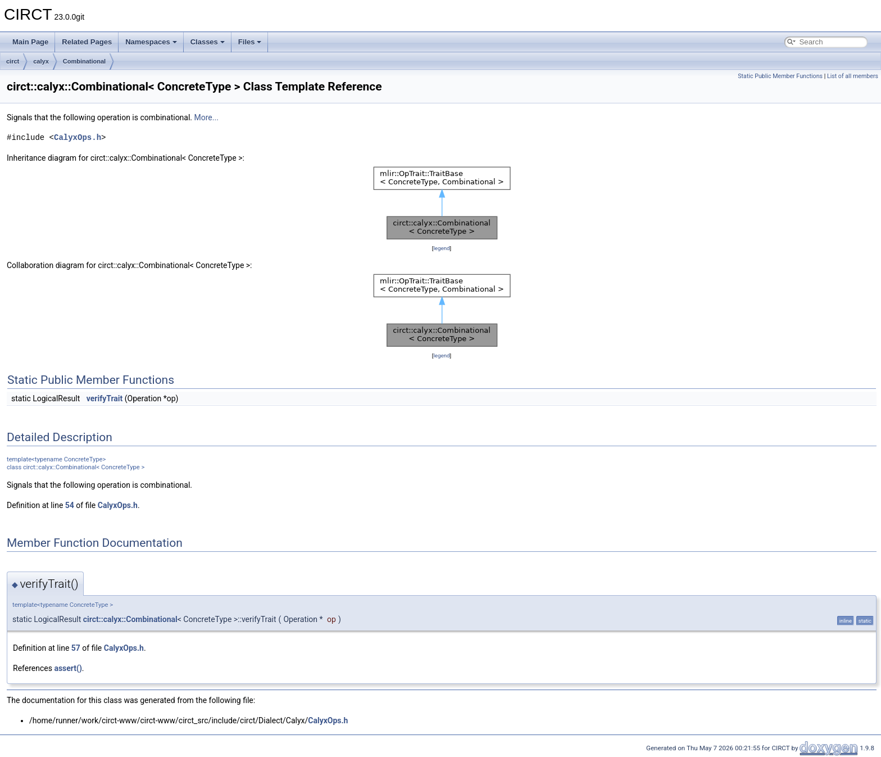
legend (441, 248)
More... (206, 117)
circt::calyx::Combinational (130, 619)
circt (12, 61)
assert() (67, 668)
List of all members (852, 76)
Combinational (84, 61)
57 (75, 647)
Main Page (30, 42)
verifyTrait (105, 398)
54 (69, 505)
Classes (207, 42)
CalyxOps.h (77, 137)
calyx (41, 61)
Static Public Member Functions (780, 76)
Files (250, 42)
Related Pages (87, 42)
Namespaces (151, 42)
